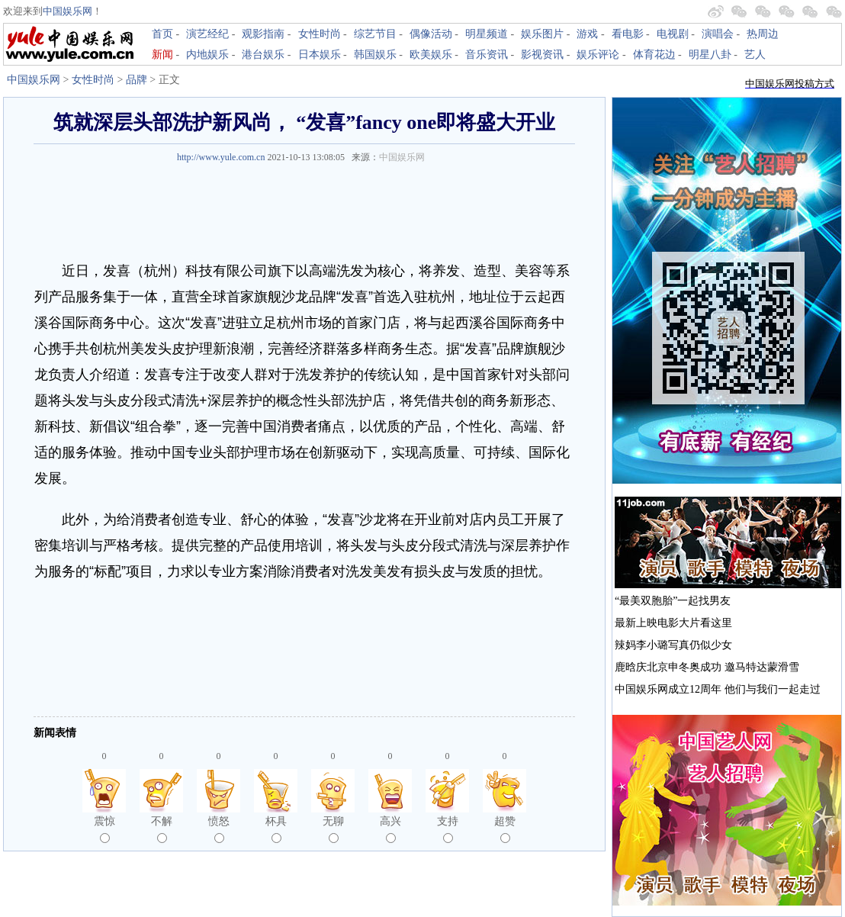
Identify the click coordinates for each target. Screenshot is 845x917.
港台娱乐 (263, 54)
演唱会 (718, 34)
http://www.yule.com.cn (221, 157)
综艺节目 (375, 34)
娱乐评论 (598, 54)
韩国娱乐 (375, 54)
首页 (162, 34)
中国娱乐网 (67, 11)
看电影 (628, 34)
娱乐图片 (542, 34)
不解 (161, 829)
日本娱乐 (319, 54)
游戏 (587, 34)
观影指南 (263, 34)
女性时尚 (319, 34)
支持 (447, 829)
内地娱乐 (207, 54)
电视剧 (673, 34)
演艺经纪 (207, 34)
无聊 (333, 829)
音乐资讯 (486, 54)
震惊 (104, 829)
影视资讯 (542, 54)
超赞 (505, 829)
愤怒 (219, 829)
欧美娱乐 (431, 54)
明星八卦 (710, 54)
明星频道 (486, 34)
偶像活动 (431, 34)
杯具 (276, 829)
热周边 (763, 34)
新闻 (162, 54)
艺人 (755, 54)
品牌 (136, 79)
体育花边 (654, 54)
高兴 (390, 829)
